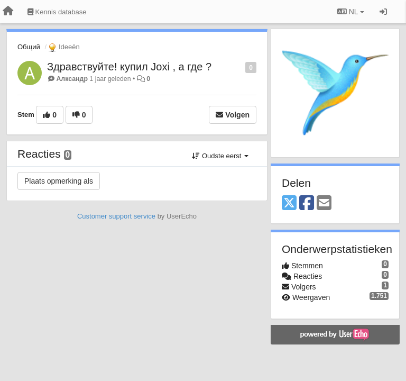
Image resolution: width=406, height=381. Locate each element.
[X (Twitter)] (289, 203)
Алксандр (71, 79)
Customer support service (116, 216)
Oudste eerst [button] (220, 156)
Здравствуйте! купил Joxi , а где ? (129, 66)
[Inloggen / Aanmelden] (383, 12)
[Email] (324, 203)
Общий (28, 47)
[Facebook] (306, 203)
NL (350, 11)
